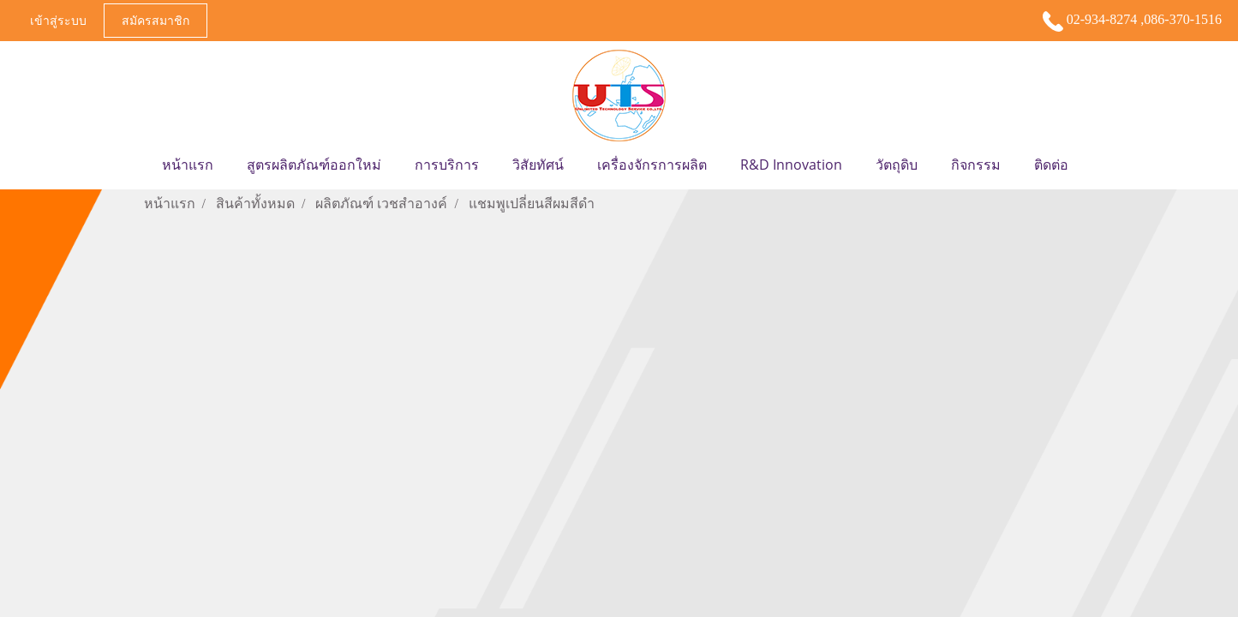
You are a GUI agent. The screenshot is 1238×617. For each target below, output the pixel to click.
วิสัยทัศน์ (538, 164)
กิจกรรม (976, 164)
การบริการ (447, 164)
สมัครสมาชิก (155, 20)
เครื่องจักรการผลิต (652, 164)
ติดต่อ (1051, 164)
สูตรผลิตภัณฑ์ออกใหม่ (314, 164)
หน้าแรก (187, 164)
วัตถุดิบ (897, 164)
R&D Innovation (791, 164)
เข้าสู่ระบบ (58, 20)
